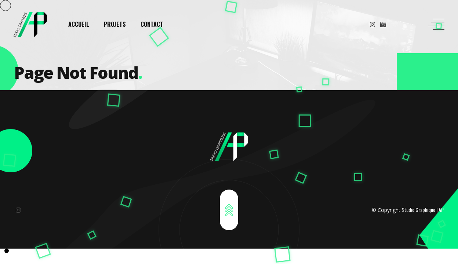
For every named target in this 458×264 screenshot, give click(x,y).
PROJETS (115, 24)
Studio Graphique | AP (423, 209)
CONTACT (152, 24)
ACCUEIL (78, 24)
